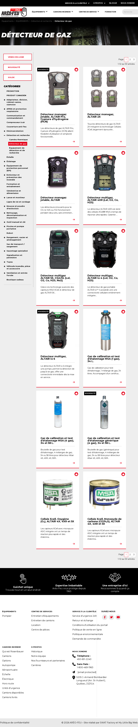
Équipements (7, 21)
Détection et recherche (41, 21)
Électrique (8, 679)
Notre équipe (38, 656)
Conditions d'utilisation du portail (90, 625)
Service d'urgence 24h (84, 616)
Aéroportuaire (10, 670)
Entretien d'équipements (45, 616)
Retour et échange (82, 620)
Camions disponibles (13, 692)
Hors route (8, 683)
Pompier (6, 616)
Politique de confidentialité (14, 722)
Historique (36, 651)
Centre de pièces (40, 629)
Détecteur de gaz (63, 21)
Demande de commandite (86, 639)
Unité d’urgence (11, 688)
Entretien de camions (42, 620)
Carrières (36, 665)
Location (35, 625)
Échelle (6, 674)
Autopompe (8, 665)
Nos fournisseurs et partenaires (48, 660)
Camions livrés (9, 697)
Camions (6, 656)
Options (6, 660)
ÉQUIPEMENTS (22, 21)
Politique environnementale (87, 634)
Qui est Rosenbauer (13, 651)
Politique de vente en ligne (87, 629)
